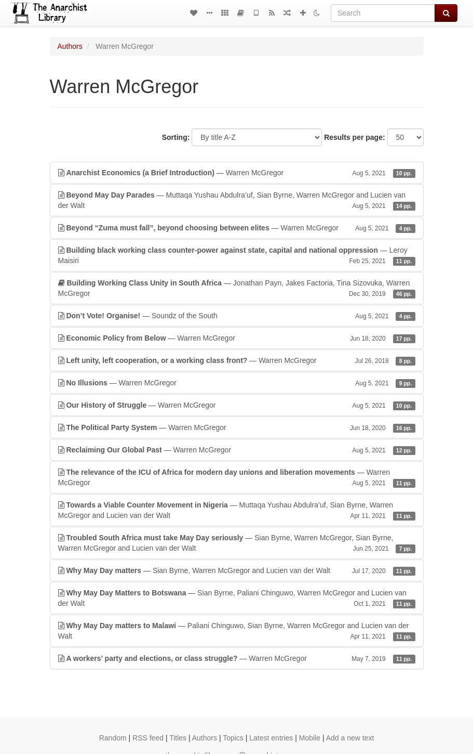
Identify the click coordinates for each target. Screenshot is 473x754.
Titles (177, 738)
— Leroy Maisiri (236, 256)
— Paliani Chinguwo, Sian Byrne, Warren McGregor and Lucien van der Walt (236, 631)
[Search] (383, 13)
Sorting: (176, 137)
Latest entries (271, 738)
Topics (233, 738)
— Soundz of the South (236, 315)
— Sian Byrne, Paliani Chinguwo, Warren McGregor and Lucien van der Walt (236, 598)
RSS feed (148, 738)
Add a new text (350, 738)
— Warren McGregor (236, 172)
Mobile (309, 738)
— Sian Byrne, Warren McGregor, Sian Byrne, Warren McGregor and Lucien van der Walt (236, 543)
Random (113, 738)
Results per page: (354, 137)
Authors (70, 46)
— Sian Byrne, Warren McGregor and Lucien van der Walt (236, 570)
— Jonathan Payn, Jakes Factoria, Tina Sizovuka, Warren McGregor (236, 288)
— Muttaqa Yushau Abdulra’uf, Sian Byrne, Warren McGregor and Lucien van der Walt (236, 201)
